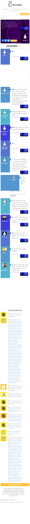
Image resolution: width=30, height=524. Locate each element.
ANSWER (13, 40)
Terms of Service (11, 502)
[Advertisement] (15, 76)
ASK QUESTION (25, 14)
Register (17, 10)
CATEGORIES (13, 9)
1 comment (14, 170)
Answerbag (3, 502)
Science (3, 17)
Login (11, 10)
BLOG (19, 9)
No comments (15, 56)
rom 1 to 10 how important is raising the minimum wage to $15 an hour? (15, 315)
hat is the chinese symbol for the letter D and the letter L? (14, 433)
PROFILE (25, 9)
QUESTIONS (6, 9)
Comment (13, 195)
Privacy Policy (19, 502)
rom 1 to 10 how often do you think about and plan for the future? (15, 402)
